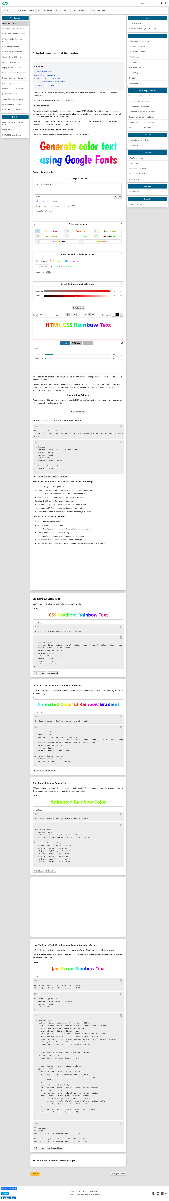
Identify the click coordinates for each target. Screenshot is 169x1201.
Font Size (65, 343)
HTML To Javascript (136, 158)
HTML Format (134, 57)
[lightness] (115, 295)
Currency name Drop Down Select (141, 117)
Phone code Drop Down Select (140, 127)
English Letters (43, 201)
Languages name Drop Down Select (142, 122)
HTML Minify (133, 73)
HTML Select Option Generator (13, 34)
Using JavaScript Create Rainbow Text (50, 82)
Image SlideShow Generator (12, 99)
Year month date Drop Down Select (142, 112)
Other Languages (44, 206)
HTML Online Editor (136, 145)
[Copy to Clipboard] (121, 426)
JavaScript (22, 11)
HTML (6, 11)
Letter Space (38, 359)
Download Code (55, 1148)
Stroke (88, 343)
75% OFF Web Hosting (137, 23)
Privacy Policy (93, 1191)
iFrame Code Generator (11, 83)
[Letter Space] (78, 358)
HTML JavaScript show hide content (12, 40)
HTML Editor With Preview (138, 140)
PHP (39, 11)
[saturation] (115, 291)
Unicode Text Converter (137, 168)
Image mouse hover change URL (14, 78)
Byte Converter (134, 179)
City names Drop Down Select (139, 106)
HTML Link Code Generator (12, 110)
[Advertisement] (78, 33)
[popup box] (121, 224)
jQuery (31, 11)
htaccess (101, 11)
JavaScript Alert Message (11, 94)
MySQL (58, 11)
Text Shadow (76, 343)
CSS (13, 11)
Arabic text (41, 211)
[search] (150, 3)
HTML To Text (134, 163)
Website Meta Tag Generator (12, 88)
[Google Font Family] (57, 314)
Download (62, 477)
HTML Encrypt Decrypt (137, 46)
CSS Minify (132, 78)
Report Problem (118, 1174)
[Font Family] (45, 315)
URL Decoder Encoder (137, 52)
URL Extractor (134, 192)
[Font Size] (78, 354)
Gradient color (40, 272)
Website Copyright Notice (11, 57)
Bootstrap (48, 11)
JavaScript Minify (135, 83)
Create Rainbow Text (44, 72)
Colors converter (8, 130)
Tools (93, 11)
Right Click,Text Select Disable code (13, 123)
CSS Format (133, 62)
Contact (73, 1191)
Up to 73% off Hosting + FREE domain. (143, 28)
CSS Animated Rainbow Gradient (49, 78)
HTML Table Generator (10, 46)
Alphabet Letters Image (45, 85)
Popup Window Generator (11, 67)
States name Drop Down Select (140, 101)
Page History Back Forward (12, 104)
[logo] (5, 3)
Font (35, 315)
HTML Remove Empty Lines (139, 41)
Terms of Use (83, 1191)
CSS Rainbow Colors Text (45, 75)
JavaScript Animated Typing (12, 62)
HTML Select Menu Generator (13, 28)
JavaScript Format (135, 67)
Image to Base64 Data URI (138, 174)
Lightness (38, 296)
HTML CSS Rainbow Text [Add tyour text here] (78, 189)
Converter (83, 11)
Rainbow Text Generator (11, 23)
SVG (74, 11)
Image (66, 11)
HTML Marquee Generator (12, 52)
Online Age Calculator (137, 204)
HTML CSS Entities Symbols (12, 135)
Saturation (39, 291)
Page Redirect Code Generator (13, 73)
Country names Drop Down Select (141, 96)
